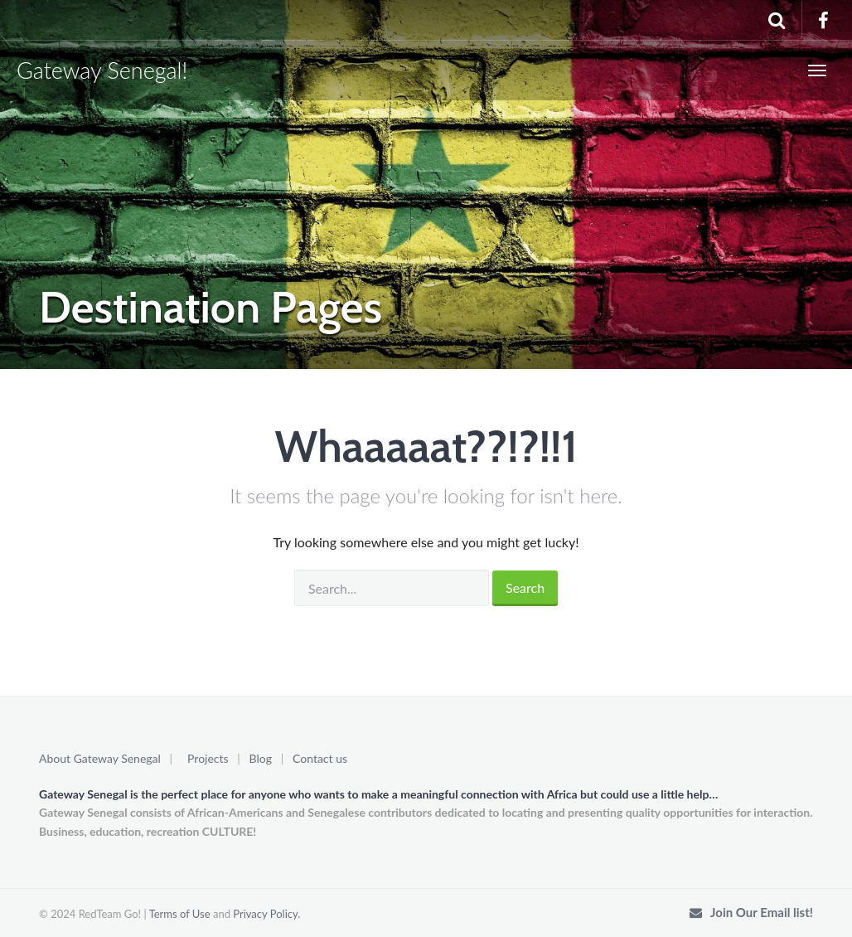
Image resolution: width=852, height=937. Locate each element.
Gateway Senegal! (102, 70)
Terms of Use (180, 913)
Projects (208, 758)
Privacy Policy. (266, 913)
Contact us (320, 758)
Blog (260, 758)
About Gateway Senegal (100, 758)
